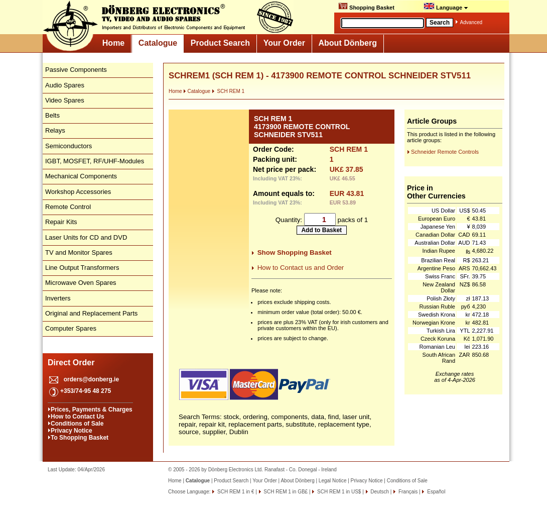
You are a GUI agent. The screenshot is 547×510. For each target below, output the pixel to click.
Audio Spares (64, 85)
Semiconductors (68, 146)
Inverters (58, 298)
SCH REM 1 (228, 91)
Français (407, 491)
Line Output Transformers (82, 267)
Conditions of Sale (77, 423)
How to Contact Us (77, 416)
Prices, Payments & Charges (91, 409)
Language (446, 7)
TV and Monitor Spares (78, 252)
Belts (52, 115)
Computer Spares (70, 328)
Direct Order (71, 362)
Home (113, 43)
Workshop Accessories (78, 191)
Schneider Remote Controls (445, 152)
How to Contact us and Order (300, 267)
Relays (55, 130)
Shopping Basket (366, 7)
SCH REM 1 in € (235, 491)
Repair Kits (61, 222)
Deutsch (379, 491)
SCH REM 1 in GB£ (285, 491)
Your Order (284, 43)
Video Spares (64, 100)
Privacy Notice (71, 430)
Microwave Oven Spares (80, 282)
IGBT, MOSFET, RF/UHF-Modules (94, 161)
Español (435, 491)
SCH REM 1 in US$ (338, 491)
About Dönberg (348, 43)
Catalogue (158, 43)
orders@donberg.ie (91, 379)
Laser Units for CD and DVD (86, 237)
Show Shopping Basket (294, 252)
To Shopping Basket (79, 437)
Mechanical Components (81, 176)
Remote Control (68, 207)
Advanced (471, 22)
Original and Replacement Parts (91, 313)
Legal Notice (333, 480)
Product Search (220, 43)
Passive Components (76, 69)
